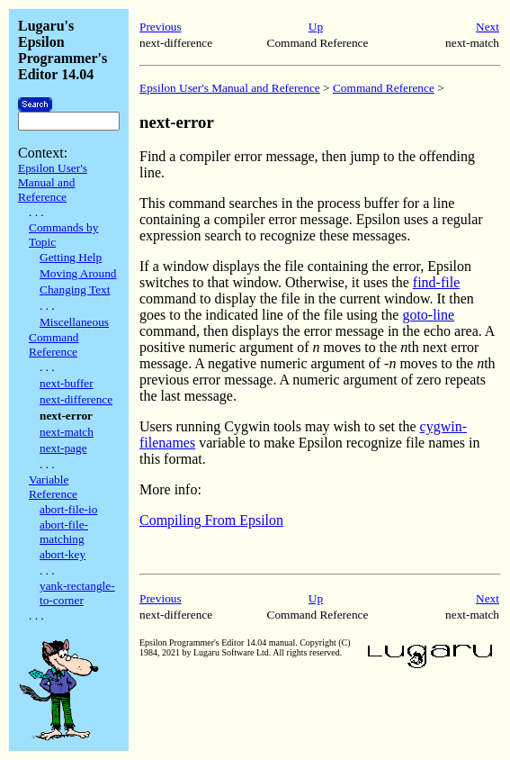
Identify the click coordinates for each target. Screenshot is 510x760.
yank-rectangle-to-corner (77, 593)
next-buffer (67, 383)
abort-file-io (68, 509)
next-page (63, 448)
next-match (67, 432)
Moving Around (78, 273)
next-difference (76, 399)
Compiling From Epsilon (211, 520)
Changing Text (75, 289)
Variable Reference (53, 487)
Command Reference (54, 344)
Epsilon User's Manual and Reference (52, 182)
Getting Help (71, 257)
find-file (436, 282)
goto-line (428, 314)
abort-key (62, 554)
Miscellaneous (74, 322)
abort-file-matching (64, 532)
